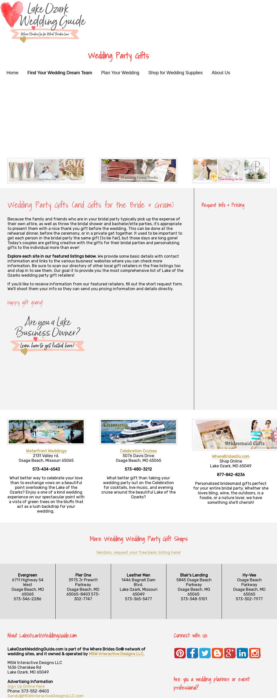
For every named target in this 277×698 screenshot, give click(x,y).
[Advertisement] (138, 115)
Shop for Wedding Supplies (175, 72)
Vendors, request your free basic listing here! (138, 552)
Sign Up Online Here (26, 686)
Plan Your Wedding (120, 72)
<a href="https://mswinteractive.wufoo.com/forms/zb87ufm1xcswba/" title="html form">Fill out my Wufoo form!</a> (236, 311)
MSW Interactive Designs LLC (116, 654)
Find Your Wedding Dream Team (59, 72)
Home (12, 72)
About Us (221, 72)
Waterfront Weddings (46, 451)
